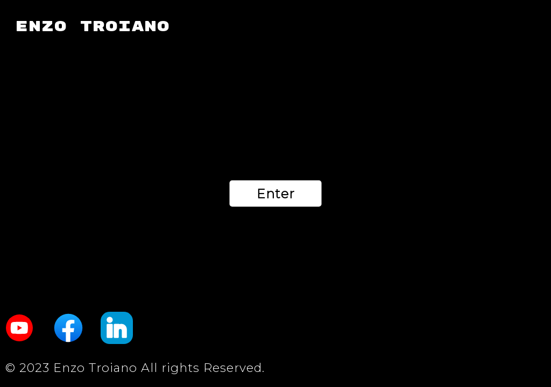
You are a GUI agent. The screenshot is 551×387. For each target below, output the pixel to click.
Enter (276, 194)
